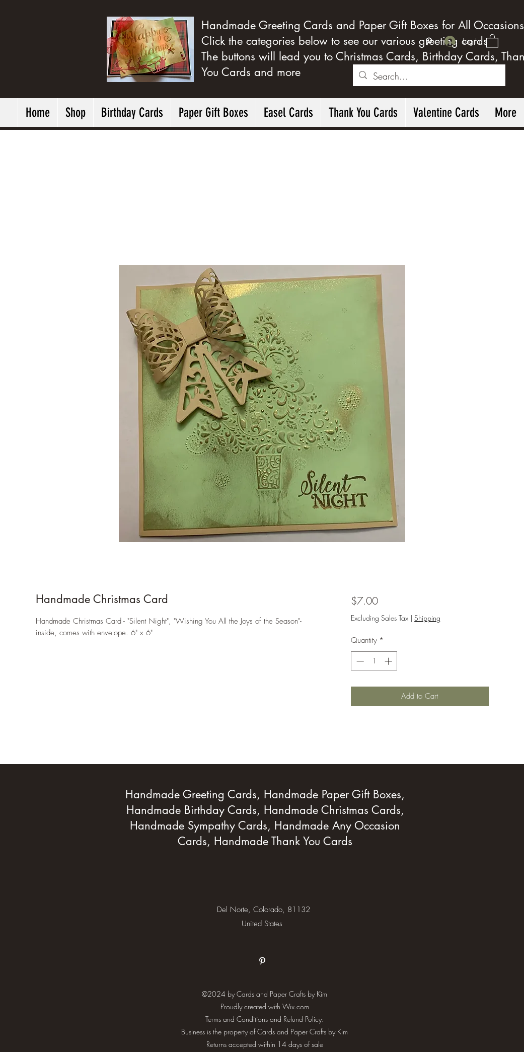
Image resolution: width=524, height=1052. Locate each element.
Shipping (427, 618)
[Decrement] (359, 661)
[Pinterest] (429, 41)
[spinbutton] (374, 661)
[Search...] (428, 76)
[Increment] (389, 661)
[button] (492, 40)
